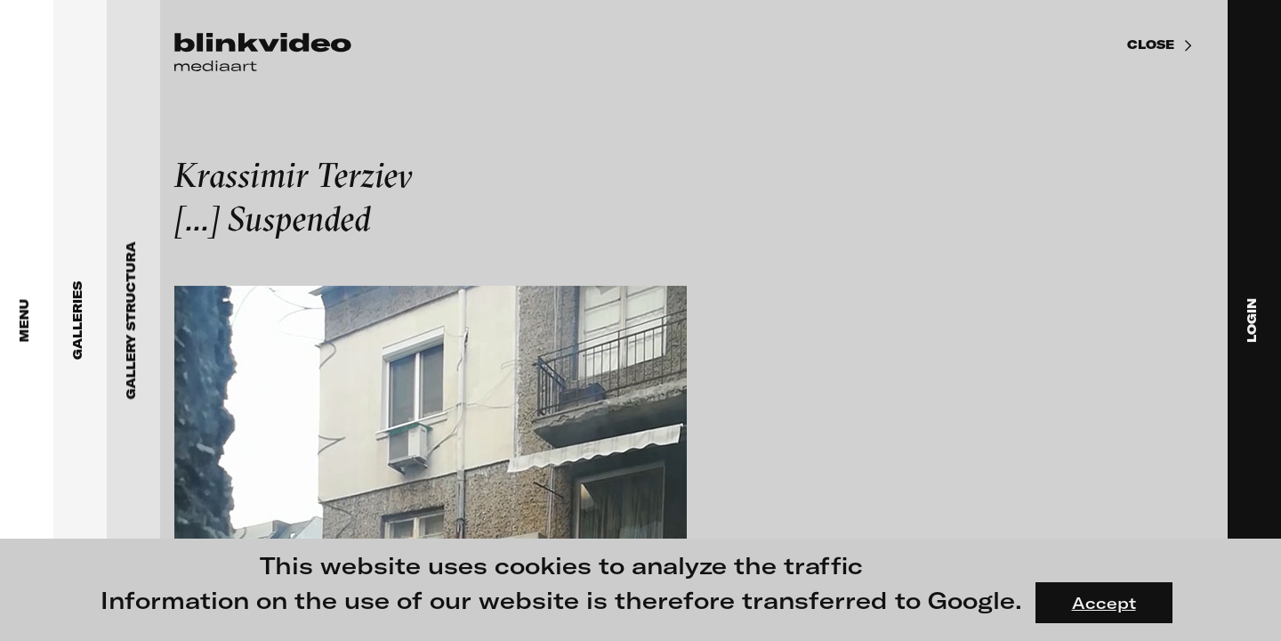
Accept (1104, 603)
